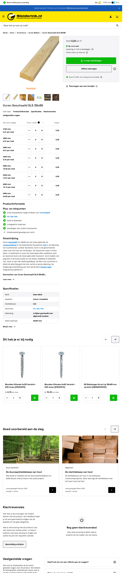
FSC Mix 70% (12, 216)
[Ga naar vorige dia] (105, 429)
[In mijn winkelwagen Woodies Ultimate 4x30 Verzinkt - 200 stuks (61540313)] (34, 398)
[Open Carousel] (55, 97)
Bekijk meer (9, 326)
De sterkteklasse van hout (79, 472)
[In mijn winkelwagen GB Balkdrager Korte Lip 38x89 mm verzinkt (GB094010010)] (113, 398)
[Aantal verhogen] (20, 398)
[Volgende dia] (115, 339)
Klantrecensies (50, 111)
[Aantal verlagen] (7, 398)
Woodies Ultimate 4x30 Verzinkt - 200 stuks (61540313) (20, 385)
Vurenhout (21, 33)
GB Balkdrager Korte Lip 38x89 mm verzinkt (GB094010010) (100, 385)
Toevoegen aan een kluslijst (80, 86)
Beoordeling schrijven (14, 544)
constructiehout (10, 245)
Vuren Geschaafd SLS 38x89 (54, 33)
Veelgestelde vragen (11, 115)
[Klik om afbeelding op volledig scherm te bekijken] (31, 64)
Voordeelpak (31, 88)
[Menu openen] (3, 16)
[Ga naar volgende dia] (115, 429)
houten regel (45, 267)
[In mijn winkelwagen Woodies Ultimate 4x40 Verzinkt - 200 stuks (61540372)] (74, 398)
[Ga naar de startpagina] (24, 16)
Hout (12, 33)
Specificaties (36, 111)
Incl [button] (109, 2)
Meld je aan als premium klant (77, 8)
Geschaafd (12, 242)
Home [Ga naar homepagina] (5, 33)
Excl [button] (117, 2)
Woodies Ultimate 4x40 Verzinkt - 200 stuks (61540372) (60, 385)
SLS (45, 245)
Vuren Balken (34, 33)
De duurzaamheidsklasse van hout (24, 472)
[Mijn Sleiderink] (111, 16)
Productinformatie (21, 111)
